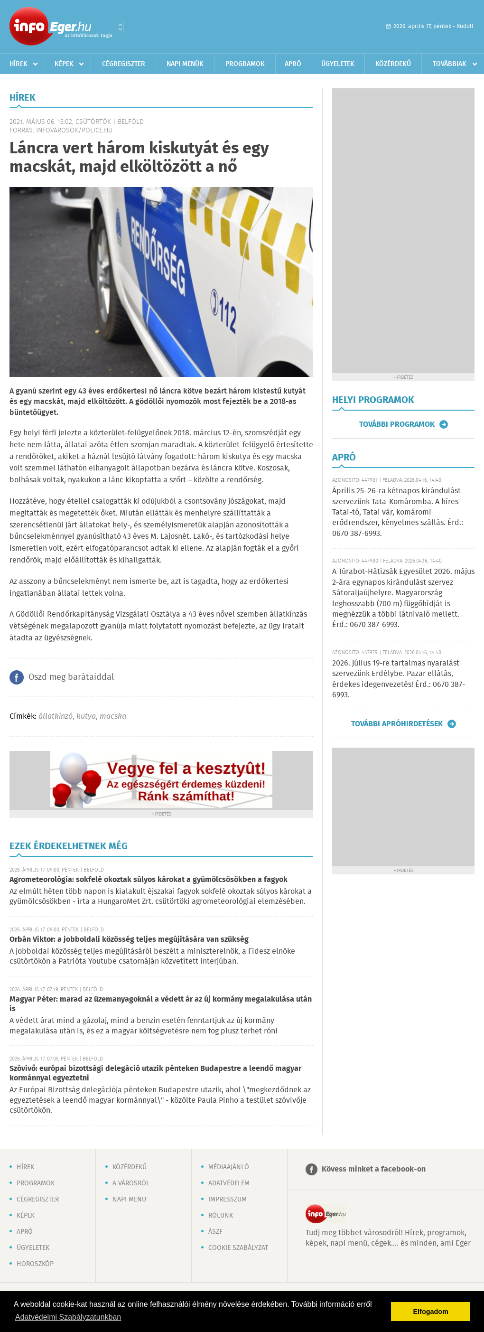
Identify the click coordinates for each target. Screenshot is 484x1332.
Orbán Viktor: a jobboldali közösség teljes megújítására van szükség (129, 940)
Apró (293, 64)
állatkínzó (55, 716)
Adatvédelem (229, 1183)
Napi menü (129, 1199)
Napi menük (185, 64)
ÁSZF (215, 1232)
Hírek (18, 64)
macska (113, 716)
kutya (86, 716)
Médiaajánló (228, 1167)
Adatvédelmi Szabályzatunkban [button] (68, 1317)
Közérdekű (393, 64)
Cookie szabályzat (238, 1248)
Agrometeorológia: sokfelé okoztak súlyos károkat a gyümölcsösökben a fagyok (148, 880)
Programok (245, 64)
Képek (64, 64)
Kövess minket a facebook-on (374, 1169)
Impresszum (227, 1199)
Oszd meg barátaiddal (71, 677)
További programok (397, 424)
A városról (130, 1183)
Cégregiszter (123, 64)
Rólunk (220, 1215)
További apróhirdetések (397, 724)
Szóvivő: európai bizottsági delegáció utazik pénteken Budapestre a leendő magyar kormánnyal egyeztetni (155, 1073)
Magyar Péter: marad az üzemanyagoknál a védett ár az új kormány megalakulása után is (160, 1004)
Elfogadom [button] (430, 1311)
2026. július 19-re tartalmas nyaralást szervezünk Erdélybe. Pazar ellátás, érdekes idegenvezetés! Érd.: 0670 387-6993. (398, 679)
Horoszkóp (35, 1264)
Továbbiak (449, 64)
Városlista (120, 27)
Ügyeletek (337, 64)
